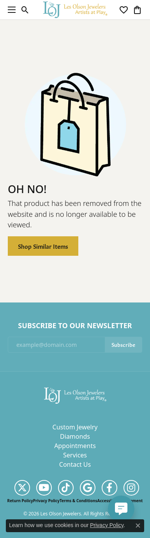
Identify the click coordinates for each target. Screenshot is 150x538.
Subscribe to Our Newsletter (75, 326)
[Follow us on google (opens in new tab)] (87, 488)
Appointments (75, 445)
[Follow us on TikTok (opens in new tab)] (66, 488)
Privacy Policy (46, 501)
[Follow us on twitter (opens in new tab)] (22, 488)
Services (75, 455)
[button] (25, 10)
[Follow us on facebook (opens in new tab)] (109, 488)
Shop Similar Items (43, 246)
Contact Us (75, 464)
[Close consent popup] (138, 525)
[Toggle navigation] (9, 10)
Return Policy (20, 501)
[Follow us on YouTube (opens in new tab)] (44, 488)
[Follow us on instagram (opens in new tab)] (131, 488)
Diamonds (75, 436)
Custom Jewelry (75, 427)
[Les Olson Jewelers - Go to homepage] (75, 395)
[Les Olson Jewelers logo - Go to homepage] (75, 9)
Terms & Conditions (78, 501)
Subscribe (123, 344)
